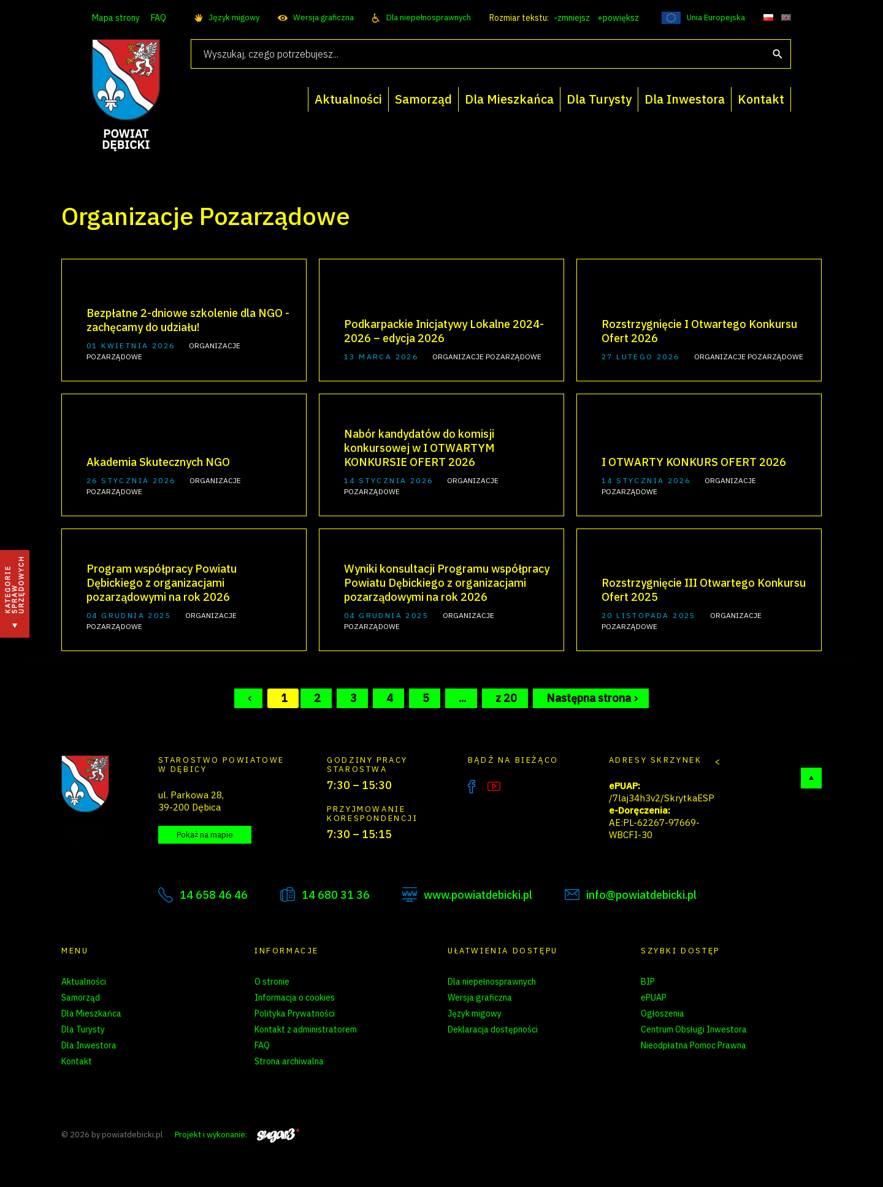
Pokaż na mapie (205, 835)
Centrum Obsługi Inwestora (694, 1029)
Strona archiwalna (289, 1061)
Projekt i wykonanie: (237, 1134)
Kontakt (76, 1061)
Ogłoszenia (662, 1013)
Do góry (811, 778)
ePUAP (654, 997)
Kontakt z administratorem (305, 1029)
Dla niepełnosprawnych (428, 17)
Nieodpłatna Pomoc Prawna (693, 1045)
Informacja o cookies (294, 997)
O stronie (271, 981)
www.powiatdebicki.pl (478, 895)
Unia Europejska (716, 17)
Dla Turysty (83, 1029)
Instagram (519, 786)
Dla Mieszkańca (91, 1013)
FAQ (158, 17)
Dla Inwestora (89, 1045)
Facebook (471, 786)
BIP (648, 981)
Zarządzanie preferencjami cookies (321, 1077)
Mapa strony (116, 17)
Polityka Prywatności (294, 1013)
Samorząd (80, 997)
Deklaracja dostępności (493, 1029)
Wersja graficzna (323, 17)
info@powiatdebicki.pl (641, 895)
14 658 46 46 (214, 895)
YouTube (493, 786)
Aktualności (83, 981)
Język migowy (233, 17)
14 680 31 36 (336, 895)
